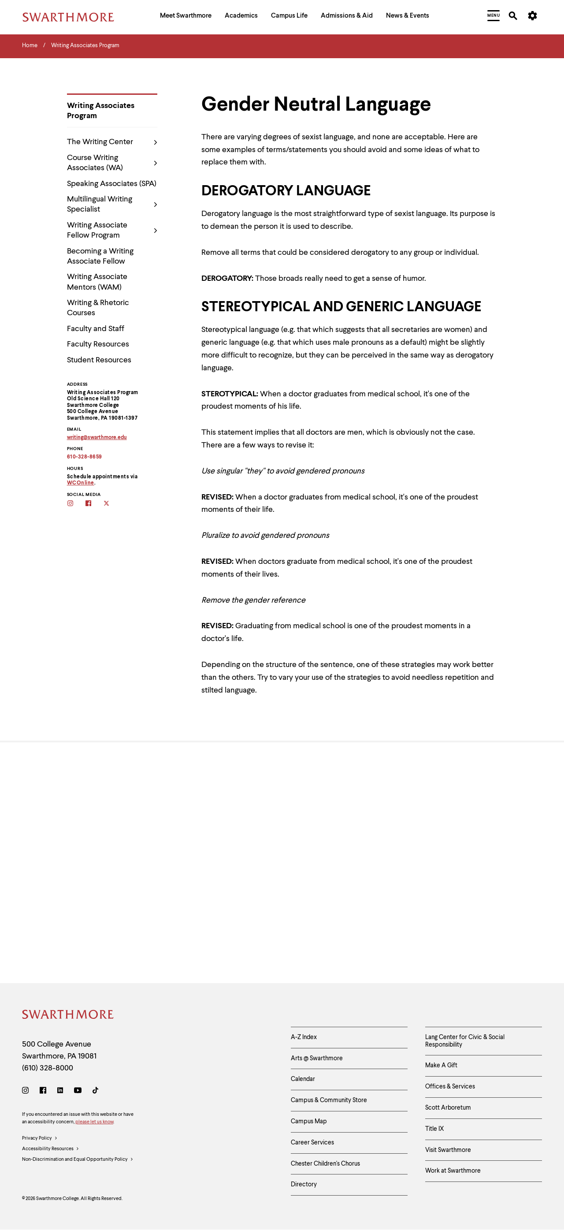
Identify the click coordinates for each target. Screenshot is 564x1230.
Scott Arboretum (448, 1108)
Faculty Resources (98, 344)
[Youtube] (77, 1091)
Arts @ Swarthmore (317, 1058)
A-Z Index (304, 1037)
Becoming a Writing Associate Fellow (100, 256)
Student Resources (99, 360)
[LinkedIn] (60, 1091)
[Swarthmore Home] (68, 1016)
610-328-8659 (84, 457)
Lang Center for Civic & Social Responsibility (465, 1041)
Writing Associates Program (100, 111)
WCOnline (80, 483)
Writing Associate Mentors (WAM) (97, 282)
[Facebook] (43, 1091)
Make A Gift (441, 1065)
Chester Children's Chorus (325, 1164)
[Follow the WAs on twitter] (112, 504)
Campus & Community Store (329, 1100)
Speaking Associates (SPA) (111, 184)
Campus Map (309, 1121)
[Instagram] (27, 1091)
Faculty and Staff (95, 329)
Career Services (312, 1143)
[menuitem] (186, 17)
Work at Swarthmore (453, 1171)
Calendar (303, 1079)
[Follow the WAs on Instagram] (76, 504)
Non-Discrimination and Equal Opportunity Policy (78, 1160)
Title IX (434, 1129)
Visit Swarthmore (448, 1150)
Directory (304, 1185)
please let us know (94, 1122)
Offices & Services (450, 1087)
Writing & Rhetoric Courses (98, 308)
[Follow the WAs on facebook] (94, 504)
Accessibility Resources (50, 1149)
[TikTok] (95, 1091)
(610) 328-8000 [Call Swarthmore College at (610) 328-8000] (47, 1068)
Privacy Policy (40, 1138)
